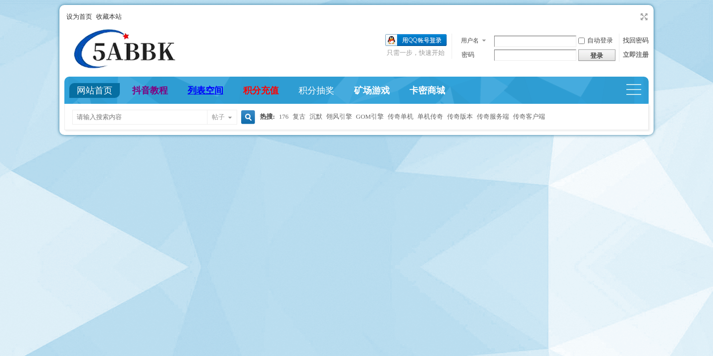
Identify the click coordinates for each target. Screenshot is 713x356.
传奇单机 (400, 116)
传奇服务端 (493, 116)
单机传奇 (430, 116)
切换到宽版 (643, 16)
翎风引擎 (339, 116)
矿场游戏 (372, 90)
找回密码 (636, 40)
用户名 (470, 40)
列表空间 (205, 90)
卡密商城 (427, 90)
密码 (467, 54)
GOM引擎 (370, 116)
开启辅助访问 (634, 16)
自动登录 (595, 40)
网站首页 (94, 90)
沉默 (315, 116)
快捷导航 (638, 90)
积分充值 (261, 90)
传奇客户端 (529, 116)
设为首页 (79, 16)
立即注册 (636, 54)
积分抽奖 (316, 90)
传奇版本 (460, 116)
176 (284, 116)
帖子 (218, 117)
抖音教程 (150, 90)
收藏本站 (109, 16)
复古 (299, 116)
